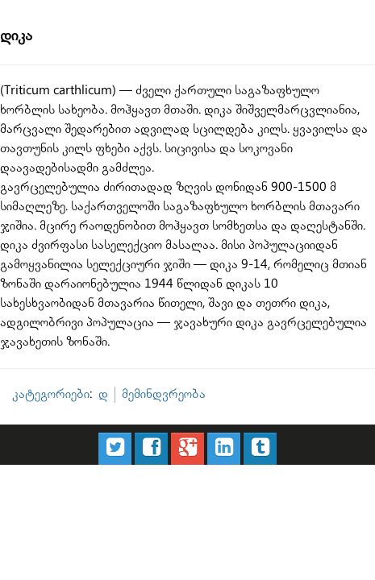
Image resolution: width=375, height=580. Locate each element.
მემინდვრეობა (135, 306)
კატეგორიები (43, 306)
